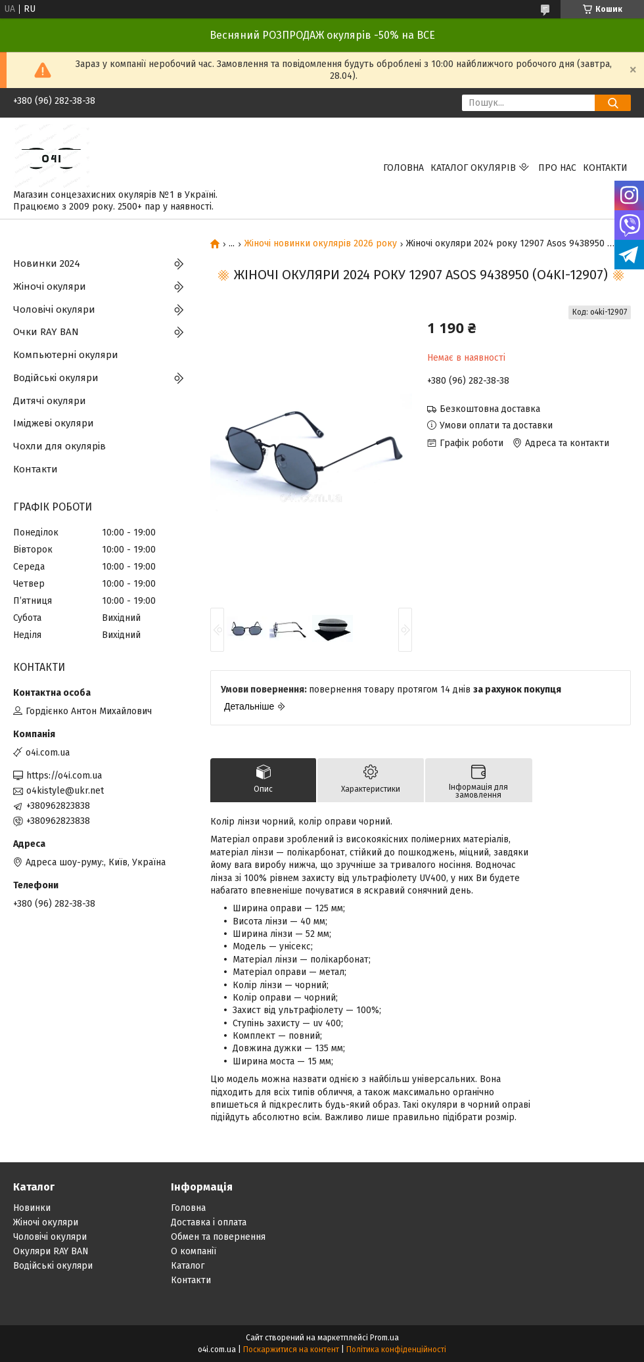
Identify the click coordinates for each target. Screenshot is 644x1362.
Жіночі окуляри (49, 286)
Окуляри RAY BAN (51, 1251)
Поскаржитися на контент (291, 1349)
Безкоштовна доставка (490, 409)
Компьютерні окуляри (65, 355)
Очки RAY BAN (46, 332)
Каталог (187, 1265)
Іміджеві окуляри (53, 423)
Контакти (605, 167)
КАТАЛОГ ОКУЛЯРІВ (473, 167)
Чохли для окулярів (59, 446)
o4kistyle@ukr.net (65, 790)
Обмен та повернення (218, 1236)
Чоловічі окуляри (54, 309)
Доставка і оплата (208, 1222)
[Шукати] (613, 103)
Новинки (32, 1208)
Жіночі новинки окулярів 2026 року (320, 243)
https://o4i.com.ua (64, 775)
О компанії (193, 1251)
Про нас (557, 167)
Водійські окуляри (56, 378)
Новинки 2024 (46, 263)
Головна (403, 167)
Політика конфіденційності (396, 1349)
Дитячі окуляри (49, 401)
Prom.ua (384, 1337)
